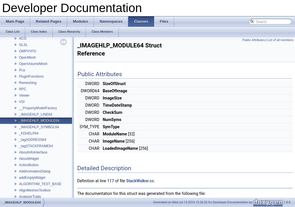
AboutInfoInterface (33, 152)
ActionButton (29, 165)
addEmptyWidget (32, 178)
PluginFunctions (31, 76)
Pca (22, 70)
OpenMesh (27, 57)
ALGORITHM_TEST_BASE (40, 184)
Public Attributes (253, 40)
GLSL (23, 45)
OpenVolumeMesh (33, 64)
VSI (21, 102)
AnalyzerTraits (30, 197)
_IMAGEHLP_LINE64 (35, 114)
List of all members (280, 40)
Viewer (24, 95)
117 (110, 181)
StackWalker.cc (140, 181)
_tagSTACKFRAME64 (36, 146)
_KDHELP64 (29, 133)
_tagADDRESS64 (32, 140)
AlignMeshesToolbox (35, 190)
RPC (22, 89)
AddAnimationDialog (34, 171)
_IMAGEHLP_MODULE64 (39, 121)
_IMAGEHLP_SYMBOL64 (39, 127)
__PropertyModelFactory (38, 108)
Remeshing (28, 83)
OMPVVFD (27, 51)
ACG (23, 39)
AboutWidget (29, 159)
